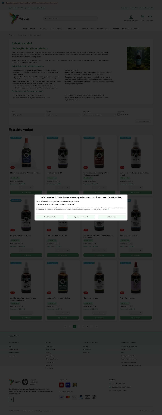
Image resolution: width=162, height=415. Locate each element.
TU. (108, 210)
